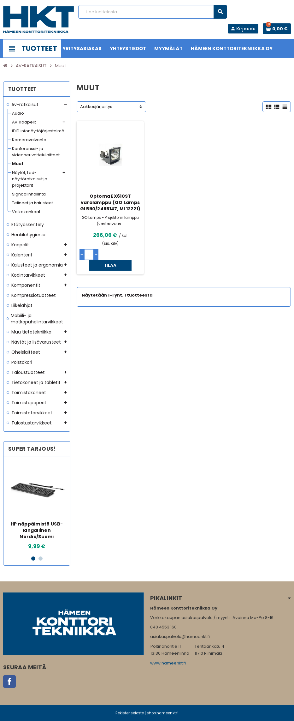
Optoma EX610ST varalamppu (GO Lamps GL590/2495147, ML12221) (110, 202)
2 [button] (40, 558)
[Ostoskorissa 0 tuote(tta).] (277, 28)
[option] (36, 505)
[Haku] (152, 12)
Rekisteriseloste (129, 713)
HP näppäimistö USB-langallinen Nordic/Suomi (37, 530)
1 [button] (33, 558)
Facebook (9, 681)
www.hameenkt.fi (168, 663)
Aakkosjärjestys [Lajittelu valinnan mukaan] (96, 107)
